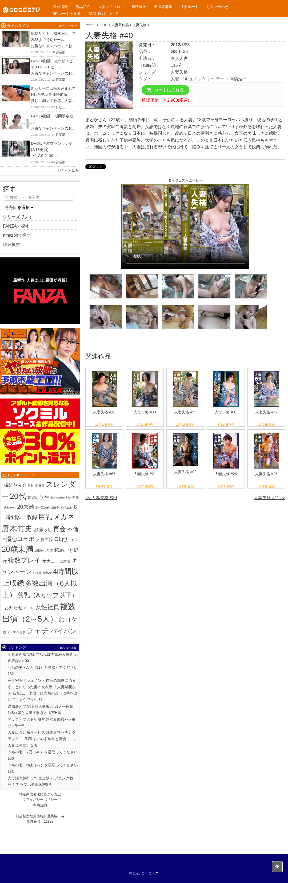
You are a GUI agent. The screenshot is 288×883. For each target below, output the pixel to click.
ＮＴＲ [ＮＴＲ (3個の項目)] (29, 608)
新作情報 (60, 7)
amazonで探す (17, 235)
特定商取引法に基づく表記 (40, 794)
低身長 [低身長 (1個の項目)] (37, 572)
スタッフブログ (111, 7)
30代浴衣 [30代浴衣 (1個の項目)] (19, 632)
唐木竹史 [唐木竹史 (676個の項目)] (17, 528)
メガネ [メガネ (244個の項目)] (64, 516)
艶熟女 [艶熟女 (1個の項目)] (47, 572)
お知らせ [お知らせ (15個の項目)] (14, 607)
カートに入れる (165, 90)
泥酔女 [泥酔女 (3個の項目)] (65, 561)
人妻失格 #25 (266, 474)
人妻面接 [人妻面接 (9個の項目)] (44, 539)
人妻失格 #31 (226, 412)
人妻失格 (179, 72)
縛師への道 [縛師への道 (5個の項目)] (43, 550)
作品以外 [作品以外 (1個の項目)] (67, 507)
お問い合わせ (217, 7)
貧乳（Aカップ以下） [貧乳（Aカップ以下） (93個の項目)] (48, 595)
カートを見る (67, 13)
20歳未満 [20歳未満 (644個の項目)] (17, 549)
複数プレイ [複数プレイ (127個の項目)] (24, 560)
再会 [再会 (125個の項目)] (59, 528)
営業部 (60, 52)
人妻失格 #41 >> (269, 497)
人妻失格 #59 (185, 412)
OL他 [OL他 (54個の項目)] (60, 539)
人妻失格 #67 (104, 474)
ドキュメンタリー (197, 79)
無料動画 (138, 7)
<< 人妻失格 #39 (101, 497)
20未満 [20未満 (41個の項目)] (25, 507)
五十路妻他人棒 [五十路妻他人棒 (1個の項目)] (60, 497)
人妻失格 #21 (145, 474)
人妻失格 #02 (185, 472)
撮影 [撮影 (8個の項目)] (8, 485)
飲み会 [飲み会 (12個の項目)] (20, 485)
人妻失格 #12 (104, 412)
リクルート (189, 7)
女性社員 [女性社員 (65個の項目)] (47, 607)
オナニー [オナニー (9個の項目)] (50, 561)
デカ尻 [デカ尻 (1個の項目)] (73, 539)
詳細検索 (11, 244)
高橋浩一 (238, 79)
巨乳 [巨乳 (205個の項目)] (45, 516)
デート (222, 79)
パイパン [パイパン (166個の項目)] (63, 631)
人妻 (175, 79)
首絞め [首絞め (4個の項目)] (33, 498)
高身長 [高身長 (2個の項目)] (40, 485)
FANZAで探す (16, 226)
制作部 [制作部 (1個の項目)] (55, 507)
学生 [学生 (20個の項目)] (44, 497)
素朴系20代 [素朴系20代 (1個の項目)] (42, 507)
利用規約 (40, 805)
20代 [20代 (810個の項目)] (18, 496)
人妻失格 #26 (226, 474)
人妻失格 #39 (145, 412)
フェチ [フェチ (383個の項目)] (37, 631)
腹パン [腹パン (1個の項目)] (7, 632)
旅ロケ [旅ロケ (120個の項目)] (68, 619)
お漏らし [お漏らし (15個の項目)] (43, 529)
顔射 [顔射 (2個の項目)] (30, 485)
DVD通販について (103, 13)
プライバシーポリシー (40, 800)
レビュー (62, 107)
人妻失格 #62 (266, 412)
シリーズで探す (18, 217)
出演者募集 (163, 7)
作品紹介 (82, 7)
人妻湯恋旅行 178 (22, 745)
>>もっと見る (67, 171)
